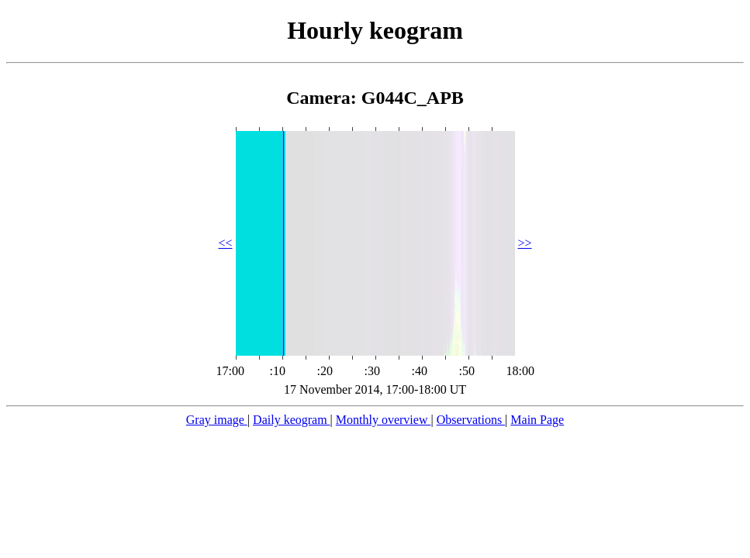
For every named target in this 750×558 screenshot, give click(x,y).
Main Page (537, 419)
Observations (471, 419)
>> (525, 243)
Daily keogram (291, 419)
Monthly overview (383, 419)
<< (225, 243)
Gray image (216, 419)
